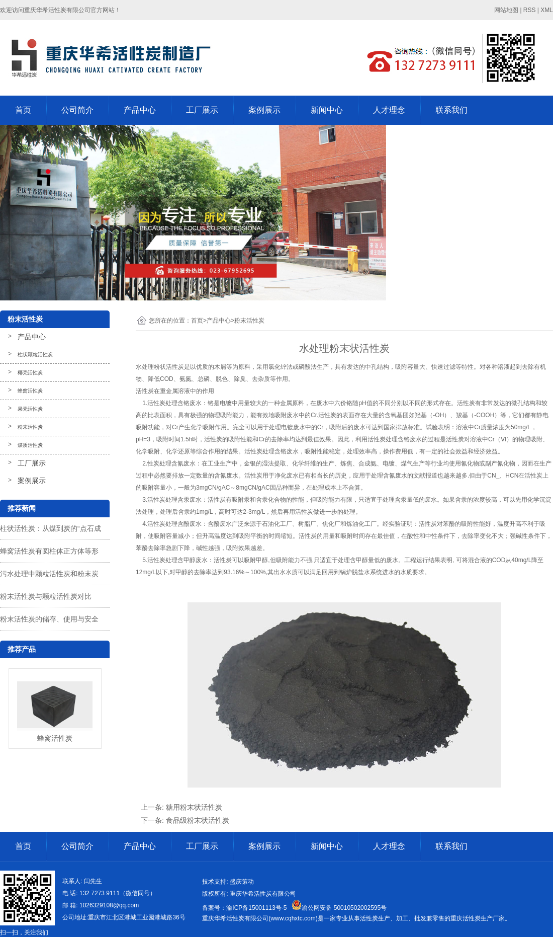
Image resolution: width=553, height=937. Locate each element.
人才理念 (389, 110)
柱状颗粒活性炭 (35, 354)
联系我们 (451, 110)
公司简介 (77, 110)
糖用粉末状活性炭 (194, 807)
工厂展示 (202, 110)
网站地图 (506, 10)
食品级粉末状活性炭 (197, 820)
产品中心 (140, 110)
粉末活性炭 (30, 427)
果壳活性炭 (30, 409)
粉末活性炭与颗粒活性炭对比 (45, 596)
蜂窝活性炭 (30, 391)
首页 (23, 110)
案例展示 (264, 110)
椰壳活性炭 (30, 372)
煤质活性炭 (30, 445)
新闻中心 (327, 110)
